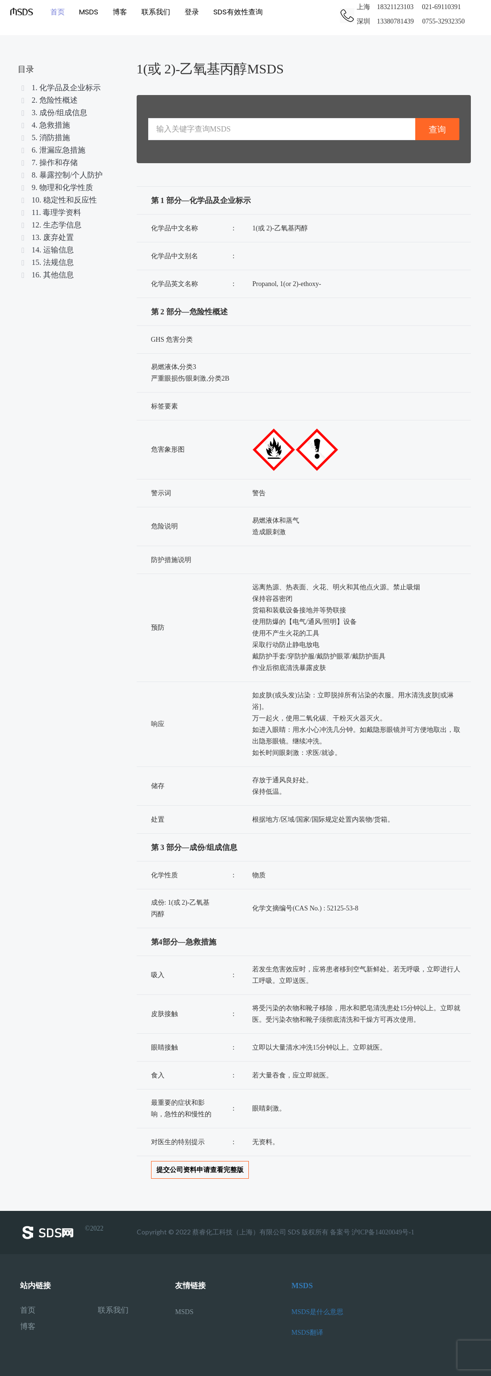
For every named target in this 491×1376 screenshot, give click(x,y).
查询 (437, 129)
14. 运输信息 (47, 250)
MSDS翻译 (307, 1332)
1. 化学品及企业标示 (60, 88)
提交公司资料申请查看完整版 (200, 1169)
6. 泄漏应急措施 (52, 150)
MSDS (88, 12)
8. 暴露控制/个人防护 (61, 175)
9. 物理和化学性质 (56, 187)
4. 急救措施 (45, 125)
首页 (57, 12)
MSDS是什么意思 (317, 1312)
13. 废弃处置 (47, 237)
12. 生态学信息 (51, 225)
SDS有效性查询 (238, 12)
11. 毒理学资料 (50, 212)
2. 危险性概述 (49, 100)
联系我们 (155, 12)
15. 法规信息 (47, 262)
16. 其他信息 (47, 275)
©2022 (62, 1232)
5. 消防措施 (45, 137)
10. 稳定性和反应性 (58, 200)
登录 (192, 12)
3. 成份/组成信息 (53, 112)
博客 (120, 12)
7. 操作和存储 (49, 162)
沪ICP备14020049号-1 (382, 1232)
